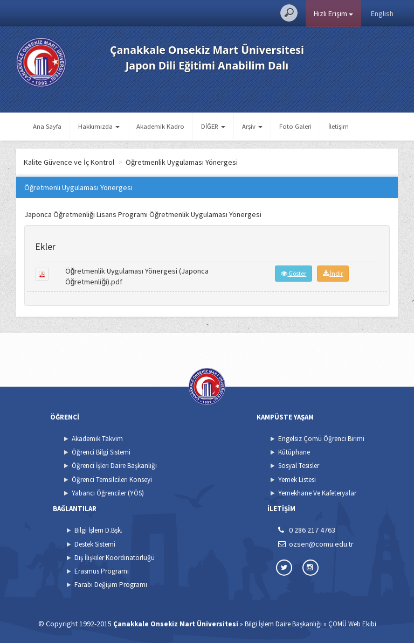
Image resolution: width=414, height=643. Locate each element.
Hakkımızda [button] (99, 126)
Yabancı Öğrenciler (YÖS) (108, 493)
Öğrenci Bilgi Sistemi (101, 452)
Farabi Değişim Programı (110, 584)
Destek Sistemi (94, 544)
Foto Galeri (295, 126)
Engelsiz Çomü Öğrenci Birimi (321, 438)
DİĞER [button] (213, 126)
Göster (293, 273)
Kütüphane (294, 452)
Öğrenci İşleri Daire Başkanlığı (114, 465)
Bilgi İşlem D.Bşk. (98, 530)
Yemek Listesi (297, 479)
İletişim (338, 126)
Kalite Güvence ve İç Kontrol (113, 162)
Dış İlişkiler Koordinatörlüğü (114, 557)
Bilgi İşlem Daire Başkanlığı (283, 623)
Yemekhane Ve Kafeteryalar (317, 493)
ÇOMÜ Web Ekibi (352, 623)
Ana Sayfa (47, 126)
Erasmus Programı (101, 571)
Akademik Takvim (97, 438)
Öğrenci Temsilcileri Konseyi (112, 479)
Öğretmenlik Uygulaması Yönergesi (225, 162)
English (382, 13)
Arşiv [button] (252, 126)
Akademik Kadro (160, 126)
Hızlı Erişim (333, 13)
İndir (333, 273)
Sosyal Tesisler (298, 465)
